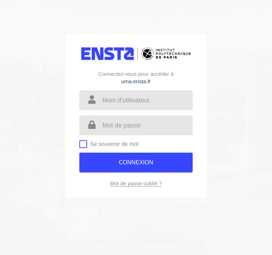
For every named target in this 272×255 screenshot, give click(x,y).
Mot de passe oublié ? (136, 183)
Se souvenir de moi (114, 144)
